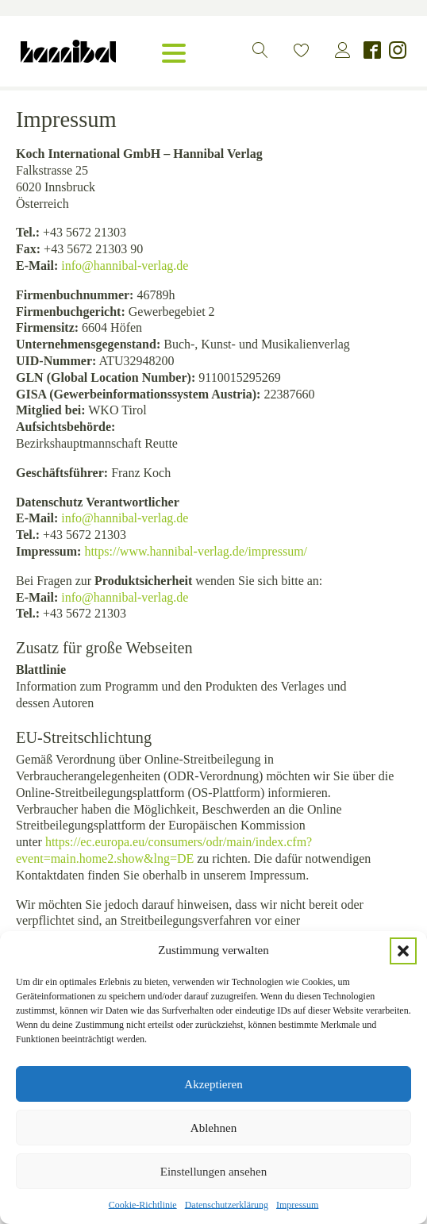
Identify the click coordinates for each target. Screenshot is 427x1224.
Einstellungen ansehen (213, 1171)
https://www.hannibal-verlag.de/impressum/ (195, 551)
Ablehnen (213, 1128)
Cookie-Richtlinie (143, 1205)
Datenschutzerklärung (226, 1205)
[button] (403, 951)
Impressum (297, 1205)
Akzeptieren (213, 1084)
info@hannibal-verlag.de (124, 265)
